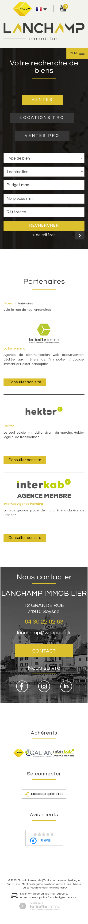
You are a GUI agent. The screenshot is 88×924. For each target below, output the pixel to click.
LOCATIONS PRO (42, 118)
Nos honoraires (53, 884)
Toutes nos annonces (34, 887)
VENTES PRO (42, 136)
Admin (77, 884)
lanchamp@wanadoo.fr (44, 632)
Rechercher (44, 225)
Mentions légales (32, 884)
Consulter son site (24, 382)
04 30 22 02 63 (44, 622)
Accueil (8, 303)
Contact (44, 650)
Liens (67, 884)
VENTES (42, 100)
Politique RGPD (58, 887)
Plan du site (13, 884)
